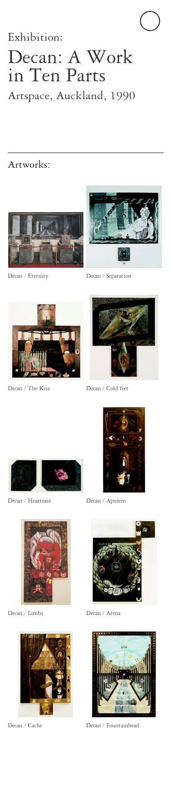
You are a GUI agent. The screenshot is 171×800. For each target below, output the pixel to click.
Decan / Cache (25, 725)
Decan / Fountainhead (112, 725)
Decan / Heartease (29, 500)
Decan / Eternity (28, 276)
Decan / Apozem (106, 500)
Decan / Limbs (25, 613)
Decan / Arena (103, 613)
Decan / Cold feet (107, 388)
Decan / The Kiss (29, 388)
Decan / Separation (108, 276)
